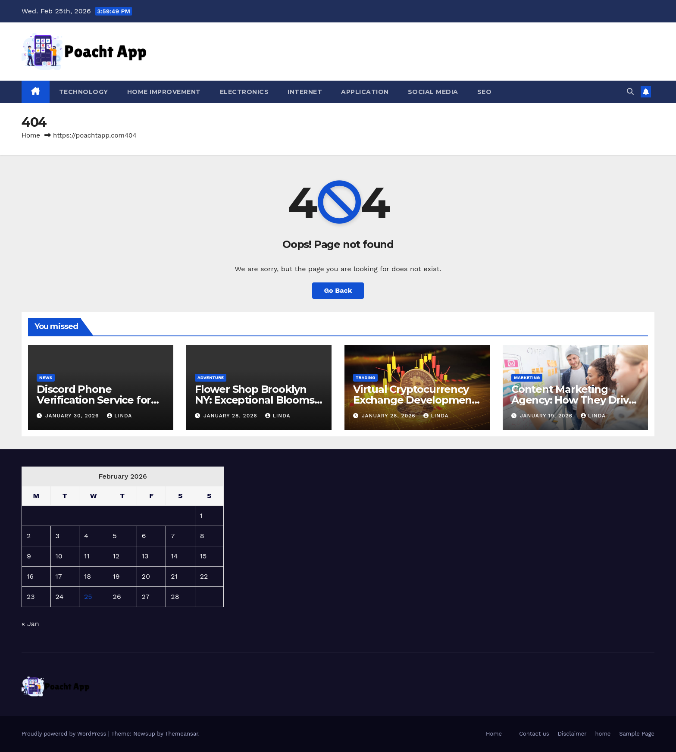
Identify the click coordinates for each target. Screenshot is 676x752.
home (603, 733)
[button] (630, 92)
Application (365, 92)
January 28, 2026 (231, 416)
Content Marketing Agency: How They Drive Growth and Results (573, 400)
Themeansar (181, 733)
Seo (484, 92)
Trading (365, 377)
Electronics (244, 92)
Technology (83, 92)
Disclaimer (572, 733)
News (45, 377)
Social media (433, 92)
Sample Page (636, 733)
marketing (527, 377)
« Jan (30, 624)
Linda (119, 416)
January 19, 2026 (547, 416)
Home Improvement (164, 92)
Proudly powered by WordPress (65, 733)
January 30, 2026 (73, 416)
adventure (210, 377)
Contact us (534, 733)
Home (31, 135)
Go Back (338, 290)
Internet (305, 92)
